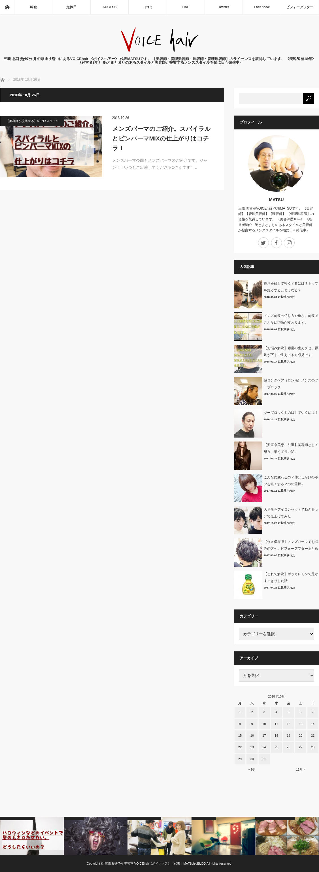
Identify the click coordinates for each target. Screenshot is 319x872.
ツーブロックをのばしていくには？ (291, 413)
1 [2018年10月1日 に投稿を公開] (240, 712)
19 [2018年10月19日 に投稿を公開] (288, 735)
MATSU (276, 199)
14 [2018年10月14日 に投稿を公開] (312, 724)
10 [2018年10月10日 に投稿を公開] (264, 724)
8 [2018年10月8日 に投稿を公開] (240, 724)
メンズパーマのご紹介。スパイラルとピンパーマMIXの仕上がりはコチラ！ (161, 138)
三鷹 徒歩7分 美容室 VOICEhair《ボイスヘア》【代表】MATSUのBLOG (155, 863)
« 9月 (252, 769)
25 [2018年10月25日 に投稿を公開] (276, 747)
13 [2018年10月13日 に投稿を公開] (300, 724)
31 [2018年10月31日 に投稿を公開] (264, 759)
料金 (33, 7)
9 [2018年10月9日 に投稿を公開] (252, 724)
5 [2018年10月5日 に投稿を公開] (288, 712)
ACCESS (109, 7)
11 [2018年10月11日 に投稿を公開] (276, 724)
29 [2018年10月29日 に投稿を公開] (240, 759)
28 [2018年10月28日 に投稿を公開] (312, 747)
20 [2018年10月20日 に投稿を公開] (300, 735)
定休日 (71, 7)
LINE (186, 7)
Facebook (262, 7)
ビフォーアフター (299, 7)
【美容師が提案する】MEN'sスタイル (32, 121)
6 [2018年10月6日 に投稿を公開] (300, 712)
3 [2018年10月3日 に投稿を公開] (264, 712)
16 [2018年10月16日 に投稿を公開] (252, 735)
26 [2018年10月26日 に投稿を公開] (288, 747)
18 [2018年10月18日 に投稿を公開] (276, 735)
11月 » (300, 769)
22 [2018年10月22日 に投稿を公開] (240, 747)
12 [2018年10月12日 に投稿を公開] (288, 724)
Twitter (223, 7)
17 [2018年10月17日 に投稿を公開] (264, 735)
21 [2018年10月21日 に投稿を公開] (312, 735)
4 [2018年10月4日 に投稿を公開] (276, 712)
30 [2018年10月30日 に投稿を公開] (252, 759)
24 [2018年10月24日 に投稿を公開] (264, 747)
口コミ (148, 7)
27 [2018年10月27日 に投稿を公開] (300, 747)
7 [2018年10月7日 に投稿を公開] (313, 712)
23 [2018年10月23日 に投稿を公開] (252, 747)
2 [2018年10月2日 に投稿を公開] (252, 712)
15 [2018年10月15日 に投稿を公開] (240, 735)
